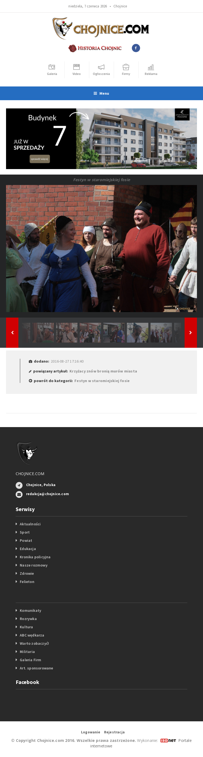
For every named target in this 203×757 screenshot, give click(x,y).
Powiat (26, 540)
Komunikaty (30, 610)
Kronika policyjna (35, 556)
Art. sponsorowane (36, 668)
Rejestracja (114, 732)
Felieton (27, 581)
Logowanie (91, 732)
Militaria (27, 651)
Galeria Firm (30, 659)
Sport (25, 532)
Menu (101, 93)
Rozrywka (28, 618)
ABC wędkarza (32, 635)
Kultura (26, 626)
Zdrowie (27, 573)
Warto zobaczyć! (34, 643)
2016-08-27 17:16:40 (67, 361)
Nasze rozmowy (34, 565)
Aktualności (30, 524)
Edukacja (28, 548)
